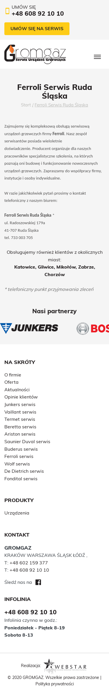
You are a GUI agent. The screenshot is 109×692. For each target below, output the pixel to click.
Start (26, 105)
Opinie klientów (21, 397)
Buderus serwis (21, 449)
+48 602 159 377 (29, 563)
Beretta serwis (20, 427)
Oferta (11, 382)
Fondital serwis (20, 478)
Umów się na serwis (36, 28)
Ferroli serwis (18, 456)
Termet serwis (19, 419)
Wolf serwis (17, 464)
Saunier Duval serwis (27, 441)
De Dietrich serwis (24, 471)
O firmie (12, 375)
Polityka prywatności (54, 683)
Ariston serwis (19, 434)
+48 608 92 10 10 (29, 570)
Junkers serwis (19, 404)
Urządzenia (16, 513)
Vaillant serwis (20, 412)
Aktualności (17, 389)
